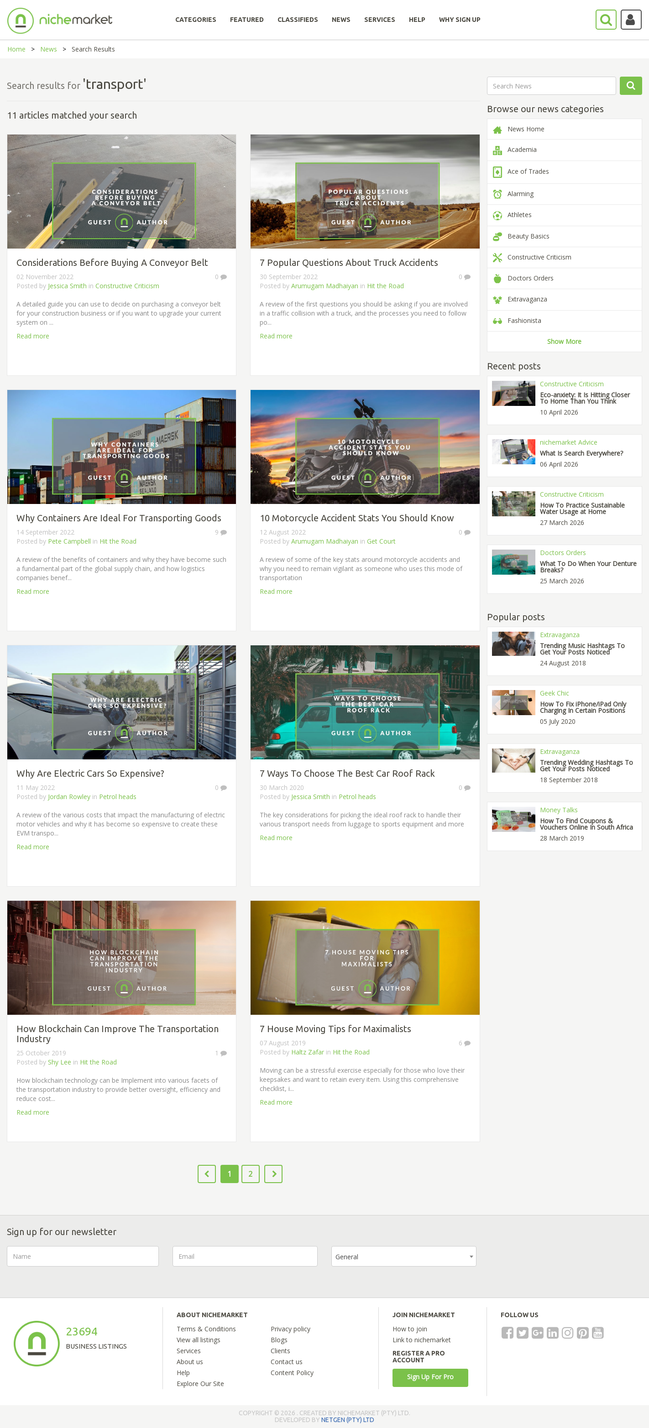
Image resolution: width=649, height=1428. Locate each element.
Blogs (279, 1339)
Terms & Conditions (206, 1328)
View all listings (198, 1339)
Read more (32, 336)
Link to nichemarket (422, 1339)
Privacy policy (290, 1328)
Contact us (287, 1361)
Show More (564, 341)
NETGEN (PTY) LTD (347, 1419)
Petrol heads (117, 796)
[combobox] (403, 1256)
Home (16, 49)
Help (183, 1372)
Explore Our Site (200, 1383)
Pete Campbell (69, 541)
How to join (410, 1328)
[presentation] (559, 1264)
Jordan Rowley (69, 796)
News (48, 49)
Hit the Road (385, 285)
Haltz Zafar (307, 1052)
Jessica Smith (67, 285)
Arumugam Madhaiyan (324, 285)
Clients (280, 1350)
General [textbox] (346, 1256)
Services (189, 1350)
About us (190, 1361)
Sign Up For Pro (430, 1376)
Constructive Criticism (127, 285)
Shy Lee (59, 1062)
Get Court (381, 541)
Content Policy (292, 1372)
